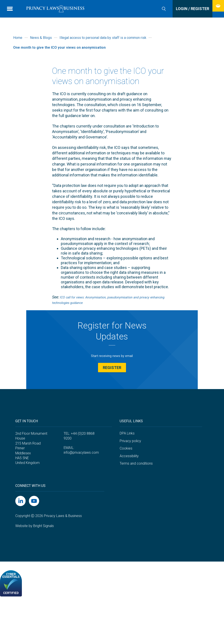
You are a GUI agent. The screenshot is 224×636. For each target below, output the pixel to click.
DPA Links (127, 463)
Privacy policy (130, 471)
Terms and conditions (136, 493)
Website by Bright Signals (34, 556)
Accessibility (129, 486)
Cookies (126, 478)
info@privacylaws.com (81, 483)
